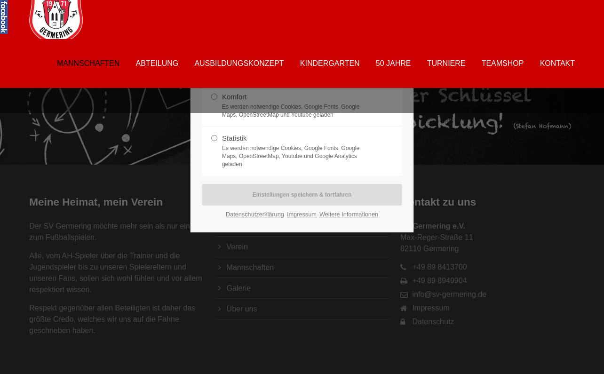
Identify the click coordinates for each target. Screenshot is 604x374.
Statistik (298, 151)
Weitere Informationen (348, 214)
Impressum (302, 214)
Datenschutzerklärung (255, 214)
